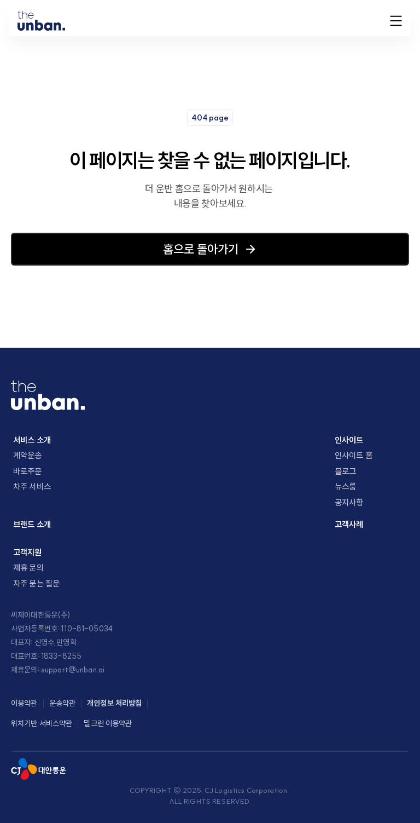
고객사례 (349, 524)
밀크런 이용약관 (108, 723)
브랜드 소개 (32, 524)
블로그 (345, 471)
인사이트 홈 (353, 455)
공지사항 (349, 502)
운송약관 (62, 703)
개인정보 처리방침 (114, 703)
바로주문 (27, 471)
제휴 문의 (28, 567)
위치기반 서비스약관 (41, 723)
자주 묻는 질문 (36, 583)
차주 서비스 (32, 486)
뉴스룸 (345, 486)
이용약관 (24, 703)
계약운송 (27, 455)
